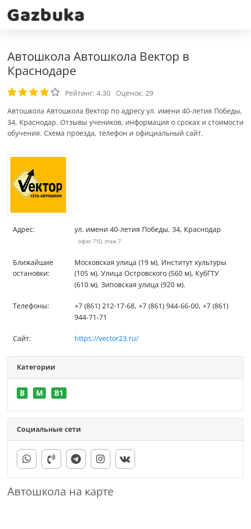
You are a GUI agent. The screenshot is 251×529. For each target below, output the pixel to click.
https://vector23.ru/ (106, 338)
